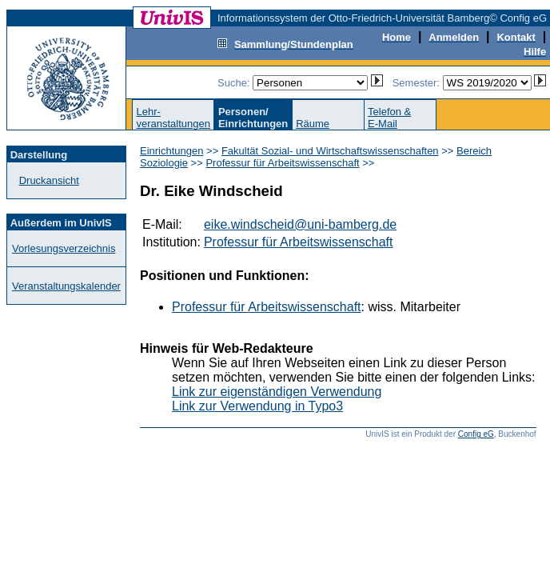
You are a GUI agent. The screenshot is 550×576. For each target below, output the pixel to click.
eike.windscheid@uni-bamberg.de (300, 224)
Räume (312, 124)
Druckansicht (49, 180)
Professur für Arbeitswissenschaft (282, 163)
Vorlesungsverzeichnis (63, 248)
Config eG (476, 434)
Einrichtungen (172, 151)
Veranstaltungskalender (66, 286)
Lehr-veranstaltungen (173, 118)
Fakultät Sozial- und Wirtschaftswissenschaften (330, 151)
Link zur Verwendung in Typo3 (257, 406)
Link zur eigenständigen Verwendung (276, 391)
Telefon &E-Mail (389, 118)
